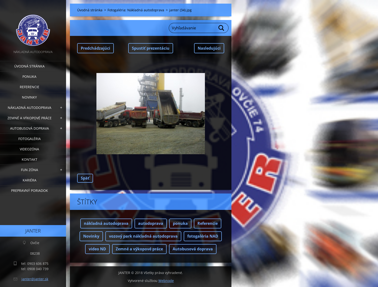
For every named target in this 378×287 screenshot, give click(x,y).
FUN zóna (29, 169)
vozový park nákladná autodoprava (143, 236)
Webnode (166, 280)
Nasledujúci (209, 48)
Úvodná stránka (29, 66)
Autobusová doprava (29, 128)
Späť (85, 178)
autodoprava (150, 223)
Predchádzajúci (95, 48)
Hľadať (221, 28)
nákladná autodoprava (106, 223)
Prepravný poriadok (29, 190)
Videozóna (29, 149)
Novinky (29, 97)
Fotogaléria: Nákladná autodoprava (136, 10)
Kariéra (29, 180)
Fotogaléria (29, 138)
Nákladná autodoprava (29, 107)
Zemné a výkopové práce (29, 118)
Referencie (29, 87)
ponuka (180, 223)
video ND (97, 249)
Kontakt (29, 159)
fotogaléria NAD (202, 236)
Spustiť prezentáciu (150, 48)
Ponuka (29, 76)
